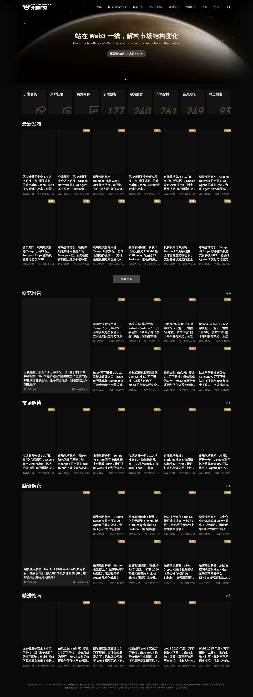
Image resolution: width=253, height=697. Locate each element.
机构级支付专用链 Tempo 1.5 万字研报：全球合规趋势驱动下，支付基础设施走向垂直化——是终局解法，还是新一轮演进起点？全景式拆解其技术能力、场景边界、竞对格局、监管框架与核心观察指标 (179, 254)
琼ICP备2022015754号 (171, 684)
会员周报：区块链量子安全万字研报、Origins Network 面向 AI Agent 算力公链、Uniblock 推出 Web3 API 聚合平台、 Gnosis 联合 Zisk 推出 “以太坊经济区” (73, 183)
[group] (34, 102)
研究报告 (31, 293)
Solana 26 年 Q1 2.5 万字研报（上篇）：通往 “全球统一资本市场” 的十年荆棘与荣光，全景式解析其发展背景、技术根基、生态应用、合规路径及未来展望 (213, 330)
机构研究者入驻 (72, 687)
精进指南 (31, 596)
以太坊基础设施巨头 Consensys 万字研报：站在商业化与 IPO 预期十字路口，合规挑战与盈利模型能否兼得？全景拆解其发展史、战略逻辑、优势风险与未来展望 (213, 379)
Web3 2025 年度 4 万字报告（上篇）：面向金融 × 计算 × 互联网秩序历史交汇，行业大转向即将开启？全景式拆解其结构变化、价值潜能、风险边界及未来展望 (214, 655)
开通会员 (174, 6)
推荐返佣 (129, 687)
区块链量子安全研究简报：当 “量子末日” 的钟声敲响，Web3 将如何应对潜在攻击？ (144, 183)
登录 (204, 6)
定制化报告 (101, 687)
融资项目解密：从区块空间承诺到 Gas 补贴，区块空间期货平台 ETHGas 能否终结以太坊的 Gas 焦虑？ (214, 572)
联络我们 (184, 687)
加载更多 (126, 279)
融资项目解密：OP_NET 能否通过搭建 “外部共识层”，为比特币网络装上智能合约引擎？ (179, 523)
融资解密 (31, 486)
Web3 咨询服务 (116, 687)
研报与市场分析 (118, 6)
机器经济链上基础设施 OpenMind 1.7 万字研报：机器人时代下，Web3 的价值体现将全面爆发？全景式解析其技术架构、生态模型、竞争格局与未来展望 (144, 379)
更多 (218, 6)
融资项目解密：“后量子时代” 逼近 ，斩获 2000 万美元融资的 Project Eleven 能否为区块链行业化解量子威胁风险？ (143, 572)
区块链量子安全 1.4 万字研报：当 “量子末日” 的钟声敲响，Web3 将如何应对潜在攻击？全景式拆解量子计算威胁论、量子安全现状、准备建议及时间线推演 (38, 183)
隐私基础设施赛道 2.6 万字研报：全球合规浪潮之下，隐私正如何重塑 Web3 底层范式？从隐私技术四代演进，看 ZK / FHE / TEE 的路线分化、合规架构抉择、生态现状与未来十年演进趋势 (108, 655)
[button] (125, 79)
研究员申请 (219, 684)
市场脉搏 (31, 403)
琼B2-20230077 (153, 684)
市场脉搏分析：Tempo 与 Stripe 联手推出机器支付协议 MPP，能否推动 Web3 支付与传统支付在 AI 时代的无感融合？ (214, 254)
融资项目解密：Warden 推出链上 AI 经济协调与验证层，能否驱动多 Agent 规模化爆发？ (108, 571)
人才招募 (140, 687)
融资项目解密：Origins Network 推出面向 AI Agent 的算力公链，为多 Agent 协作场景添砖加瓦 (214, 183)
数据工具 (139, 6)
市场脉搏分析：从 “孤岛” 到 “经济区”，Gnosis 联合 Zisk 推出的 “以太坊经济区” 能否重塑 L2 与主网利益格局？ (179, 183)
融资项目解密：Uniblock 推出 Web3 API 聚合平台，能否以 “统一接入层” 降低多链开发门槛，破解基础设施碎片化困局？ (107, 183)
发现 (99, 6)
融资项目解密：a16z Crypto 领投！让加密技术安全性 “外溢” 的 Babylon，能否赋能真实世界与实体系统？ (179, 572)
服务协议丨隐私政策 (155, 687)
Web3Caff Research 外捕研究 (62, 684)
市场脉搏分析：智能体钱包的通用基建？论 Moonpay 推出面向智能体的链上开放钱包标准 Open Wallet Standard (73, 254)
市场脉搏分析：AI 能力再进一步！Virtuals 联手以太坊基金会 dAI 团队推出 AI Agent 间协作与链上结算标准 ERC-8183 (214, 462)
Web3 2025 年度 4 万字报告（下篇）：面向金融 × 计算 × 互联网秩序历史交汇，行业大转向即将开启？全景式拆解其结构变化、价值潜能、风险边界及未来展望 (179, 655)
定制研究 (192, 6)
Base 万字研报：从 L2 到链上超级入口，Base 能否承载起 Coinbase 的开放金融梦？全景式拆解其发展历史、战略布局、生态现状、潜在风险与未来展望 (108, 379)
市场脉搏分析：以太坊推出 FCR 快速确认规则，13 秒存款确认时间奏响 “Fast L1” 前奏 (143, 462)
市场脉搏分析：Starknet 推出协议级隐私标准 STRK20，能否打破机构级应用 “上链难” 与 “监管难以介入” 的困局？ (178, 462)
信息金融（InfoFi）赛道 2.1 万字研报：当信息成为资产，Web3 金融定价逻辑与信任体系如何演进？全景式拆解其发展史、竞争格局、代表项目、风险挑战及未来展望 (179, 379)
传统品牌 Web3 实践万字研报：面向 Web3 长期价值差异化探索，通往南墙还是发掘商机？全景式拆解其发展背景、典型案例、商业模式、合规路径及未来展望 (143, 655)
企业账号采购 (88, 687)
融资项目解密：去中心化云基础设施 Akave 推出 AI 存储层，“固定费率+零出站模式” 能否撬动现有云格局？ (214, 523)
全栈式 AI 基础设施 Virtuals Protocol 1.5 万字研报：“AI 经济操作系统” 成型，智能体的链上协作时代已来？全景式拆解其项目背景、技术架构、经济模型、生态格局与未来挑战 (143, 330)
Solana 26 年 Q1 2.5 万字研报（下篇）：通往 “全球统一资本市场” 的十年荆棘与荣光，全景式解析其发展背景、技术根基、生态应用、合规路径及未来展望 (178, 330)
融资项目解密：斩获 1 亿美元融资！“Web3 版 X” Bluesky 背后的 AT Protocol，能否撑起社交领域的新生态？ (144, 254)
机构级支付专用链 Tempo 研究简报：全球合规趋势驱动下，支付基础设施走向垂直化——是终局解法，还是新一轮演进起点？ (108, 254)
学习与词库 (157, 6)
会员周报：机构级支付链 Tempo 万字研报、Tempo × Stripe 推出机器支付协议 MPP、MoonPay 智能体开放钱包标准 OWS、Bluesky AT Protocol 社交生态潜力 (38, 254)
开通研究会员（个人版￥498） (126, 54)
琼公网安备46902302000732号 (197, 684)
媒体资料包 (172, 687)
